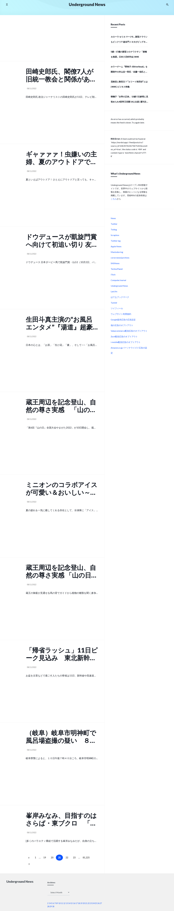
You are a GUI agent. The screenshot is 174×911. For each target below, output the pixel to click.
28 (48, 906)
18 (79, 903)
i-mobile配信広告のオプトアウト (126, 342)
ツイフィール (117, 308)
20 (52, 857)
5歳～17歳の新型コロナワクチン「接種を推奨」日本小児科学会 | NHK (129, 54)
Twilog (114, 229)
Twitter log (116, 241)
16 (74, 903)
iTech (113, 274)
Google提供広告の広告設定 (123, 319)
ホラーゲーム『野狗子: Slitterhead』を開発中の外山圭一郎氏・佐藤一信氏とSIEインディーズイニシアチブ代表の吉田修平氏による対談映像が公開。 (129, 70)
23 (74, 857)
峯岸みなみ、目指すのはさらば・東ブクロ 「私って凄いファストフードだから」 (61, 819)
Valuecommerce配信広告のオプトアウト (129, 331)
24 (93, 903)
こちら (114, 199)
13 (67, 903)
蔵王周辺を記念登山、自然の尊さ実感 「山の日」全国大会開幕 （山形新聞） (62, 571)
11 (62, 903)
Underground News (119, 286)
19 (44, 857)
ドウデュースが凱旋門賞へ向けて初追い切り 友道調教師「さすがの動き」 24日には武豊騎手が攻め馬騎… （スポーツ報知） (62, 240)
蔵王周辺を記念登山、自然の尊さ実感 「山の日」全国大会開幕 (61, 406)
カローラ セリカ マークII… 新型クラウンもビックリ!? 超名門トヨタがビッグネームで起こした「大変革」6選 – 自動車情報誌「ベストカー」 (129, 40)
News (113, 218)
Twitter (114, 224)
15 (72, 903)
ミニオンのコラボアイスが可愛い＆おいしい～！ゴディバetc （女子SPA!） (61, 488)
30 (53, 906)
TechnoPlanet (117, 269)
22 (67, 857)
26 (98, 903)
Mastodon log (117, 252)
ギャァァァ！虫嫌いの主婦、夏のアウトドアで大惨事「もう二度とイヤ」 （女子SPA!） (61, 158)
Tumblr (114, 302)
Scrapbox (115, 235)
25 (96, 903)
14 (69, 903)
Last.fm (114, 291)
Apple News (116, 246)
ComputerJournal (118, 280)
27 (101, 903)
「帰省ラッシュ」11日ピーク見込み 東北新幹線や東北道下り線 (62, 654)
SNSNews (115, 263)
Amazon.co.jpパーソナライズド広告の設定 (129, 350)
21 (86, 903)
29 (51, 906)
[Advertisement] (62, 39)
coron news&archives (120, 257)
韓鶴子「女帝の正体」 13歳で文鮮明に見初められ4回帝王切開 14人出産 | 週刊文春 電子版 (129, 100)
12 (64, 903)
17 (77, 903)
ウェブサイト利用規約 (121, 314)
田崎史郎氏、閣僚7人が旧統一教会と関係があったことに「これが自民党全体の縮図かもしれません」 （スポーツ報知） (61, 75)
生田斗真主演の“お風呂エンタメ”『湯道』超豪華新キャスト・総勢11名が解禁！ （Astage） (61, 323)
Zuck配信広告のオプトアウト (124, 336)
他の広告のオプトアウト (122, 325)
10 (60, 903)
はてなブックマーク (120, 297)
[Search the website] (167, 4)
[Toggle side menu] (7, 4)
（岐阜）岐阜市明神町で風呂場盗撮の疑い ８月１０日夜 (61, 736)
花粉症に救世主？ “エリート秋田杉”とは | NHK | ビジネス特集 (129, 84)
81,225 (86, 857)
